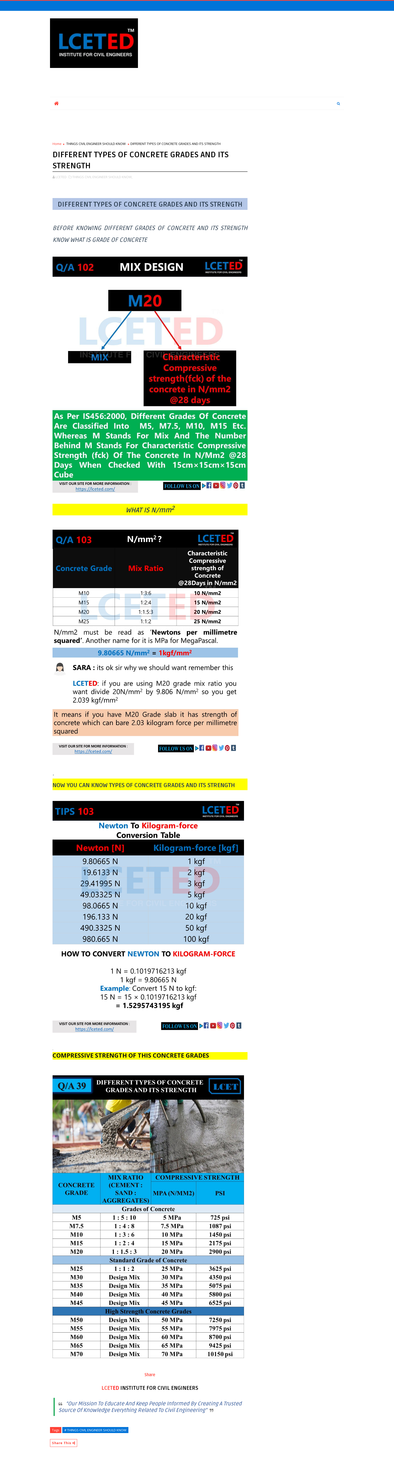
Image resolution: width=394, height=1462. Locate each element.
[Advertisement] (252, 54)
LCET (107, 1388)
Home (57, 143)
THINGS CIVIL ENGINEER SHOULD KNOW (96, 143)
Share (149, 1374)
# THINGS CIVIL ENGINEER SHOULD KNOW (95, 1430)
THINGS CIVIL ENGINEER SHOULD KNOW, (102, 177)
